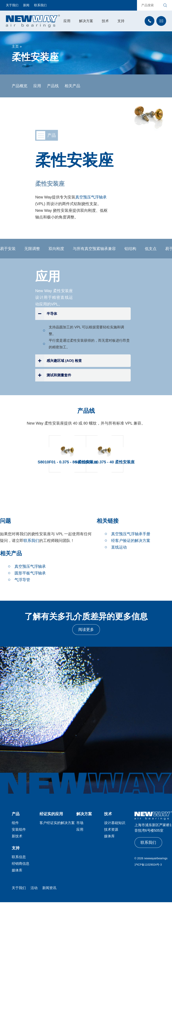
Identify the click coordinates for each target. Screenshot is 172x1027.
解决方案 (86, 21)
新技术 (17, 836)
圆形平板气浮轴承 (30, 573)
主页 (15, 46)
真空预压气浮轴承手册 (130, 534)
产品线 (53, 86)
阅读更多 (86, 629)
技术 (105, 21)
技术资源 (111, 829)
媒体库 (109, 836)
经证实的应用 (51, 814)
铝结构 (131, 248)
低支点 (152, 248)
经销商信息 (20, 864)
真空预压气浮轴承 (91, 197)
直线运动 (119, 547)
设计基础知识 (114, 823)
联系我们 (40, 5)
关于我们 (12, 5)
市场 (79, 823)
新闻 (26, 5)
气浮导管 (22, 580)
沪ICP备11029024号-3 (148, 864)
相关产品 (72, 86)
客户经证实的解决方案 (57, 823)
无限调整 (33, 248)
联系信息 (19, 857)
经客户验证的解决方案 (130, 540)
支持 (120, 21)
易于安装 (9, 248)
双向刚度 (57, 248)
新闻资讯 (49, 888)
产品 (16, 814)
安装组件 (19, 829)
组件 (15, 823)
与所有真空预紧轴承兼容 (95, 248)
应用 (66, 21)
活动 (34, 888)
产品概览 (19, 86)
